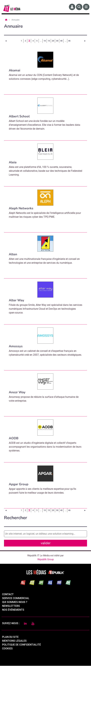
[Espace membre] (72, 7)
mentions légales (14, 681)
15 (49, 41)
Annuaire (15, 19)
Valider (46, 574)
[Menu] (86, 7)
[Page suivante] (85, 41)
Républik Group (45, 599)
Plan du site (10, 677)
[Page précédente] (6, 41)
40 (61, 41)
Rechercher (15, 518)
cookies (7, 688)
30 (57, 41)
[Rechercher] (79, 7)
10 (45, 41)
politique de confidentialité (21, 684)
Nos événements (13, 649)
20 (53, 41)
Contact (8, 634)
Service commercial (15, 638)
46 (69, 41)
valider (45, 543)
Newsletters (11, 646)
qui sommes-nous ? (14, 642)
